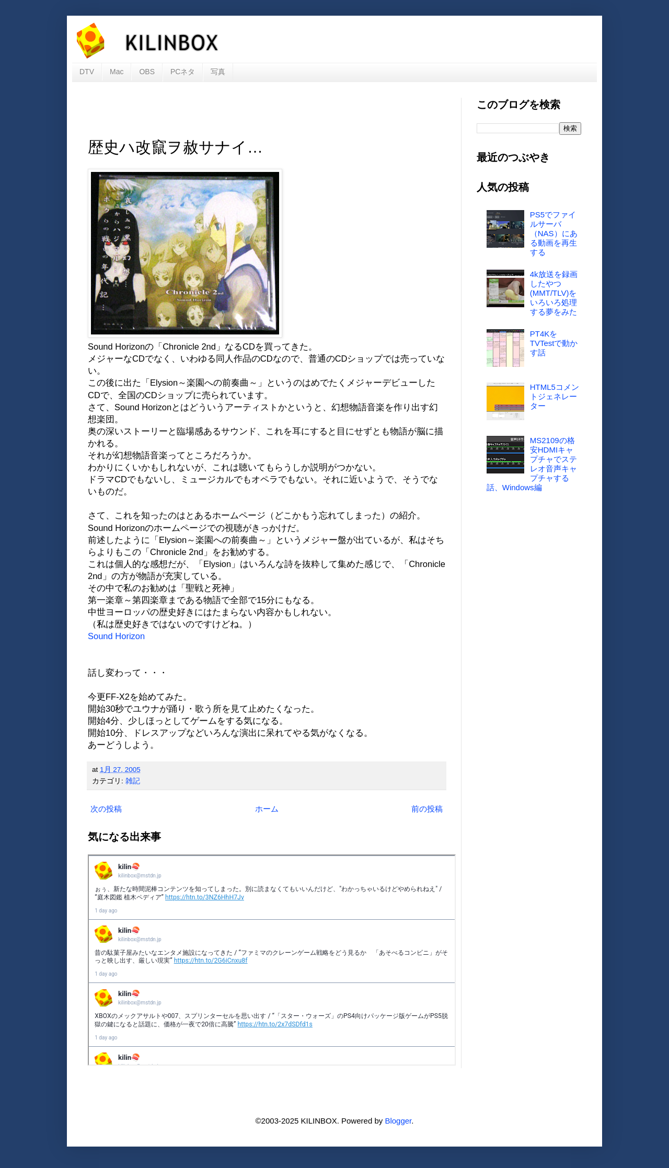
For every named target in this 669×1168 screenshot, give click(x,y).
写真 (218, 71)
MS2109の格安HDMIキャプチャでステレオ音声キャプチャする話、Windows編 (532, 464)
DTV (86, 71)
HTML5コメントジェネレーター (554, 396)
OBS (147, 71)
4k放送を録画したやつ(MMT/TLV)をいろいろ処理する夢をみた (554, 293)
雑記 (132, 781)
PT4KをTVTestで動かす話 (554, 343)
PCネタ (182, 71)
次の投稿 (106, 808)
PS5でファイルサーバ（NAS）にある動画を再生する (554, 233)
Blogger (398, 1120)
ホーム (267, 808)
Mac (116, 71)
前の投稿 (427, 808)
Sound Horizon (116, 636)
